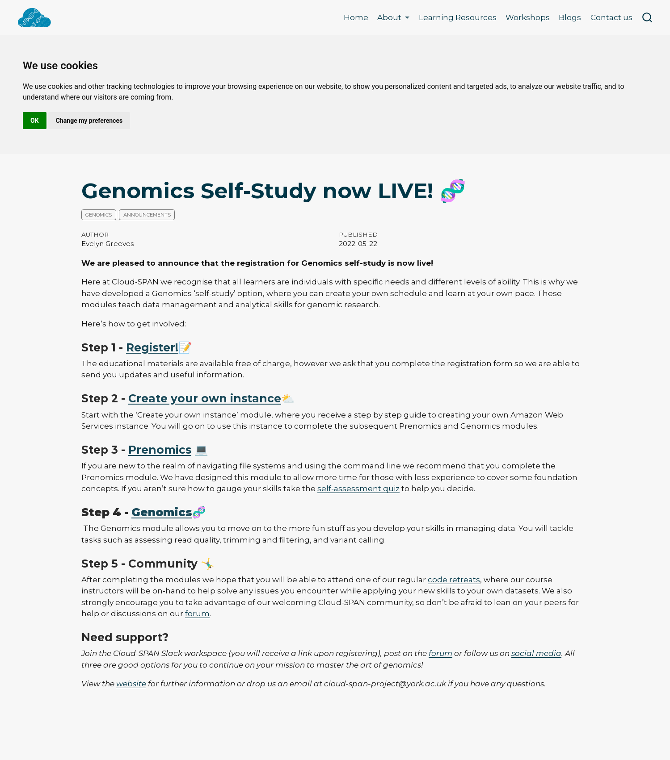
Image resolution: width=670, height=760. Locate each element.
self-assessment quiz (358, 488)
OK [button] (34, 120)
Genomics (98, 215)
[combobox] (648, 17)
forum (197, 613)
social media (536, 653)
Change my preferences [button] (89, 120)
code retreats (454, 579)
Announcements (147, 215)
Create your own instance (204, 398)
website (131, 683)
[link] (393, 17)
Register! (152, 347)
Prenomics (159, 449)
